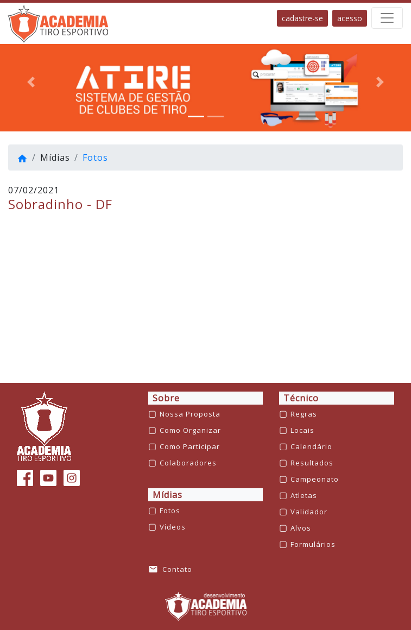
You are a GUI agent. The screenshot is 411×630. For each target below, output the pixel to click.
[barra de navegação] (387, 18)
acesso (349, 18)
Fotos (95, 157)
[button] (31, 82)
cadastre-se (302, 18)
